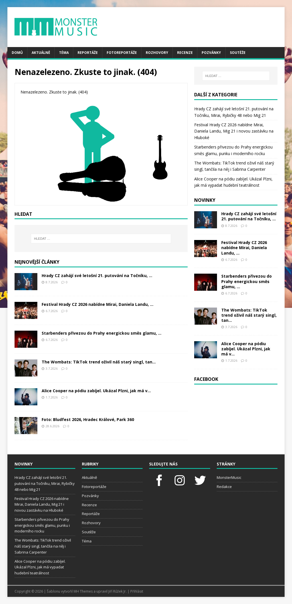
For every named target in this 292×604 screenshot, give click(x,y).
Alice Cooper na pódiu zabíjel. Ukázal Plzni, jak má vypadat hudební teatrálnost (40, 567)
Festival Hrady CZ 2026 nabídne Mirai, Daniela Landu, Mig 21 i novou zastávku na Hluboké (233, 131)
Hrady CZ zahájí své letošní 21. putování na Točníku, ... (97, 275)
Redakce (224, 486)
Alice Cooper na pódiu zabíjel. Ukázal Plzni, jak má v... (96, 390)
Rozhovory (157, 52)
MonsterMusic (229, 477)
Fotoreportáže (122, 52)
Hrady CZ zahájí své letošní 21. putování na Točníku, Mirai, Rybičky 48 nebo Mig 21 (45, 483)
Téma (64, 52)
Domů (17, 52)
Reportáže (88, 52)
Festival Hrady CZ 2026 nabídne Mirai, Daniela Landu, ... (97, 304)
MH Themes (83, 591)
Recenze (185, 52)
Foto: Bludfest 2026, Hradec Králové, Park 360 (88, 419)
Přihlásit (136, 591)
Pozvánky (211, 52)
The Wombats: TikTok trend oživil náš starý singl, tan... (99, 362)
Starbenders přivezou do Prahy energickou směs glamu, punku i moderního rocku (42, 525)
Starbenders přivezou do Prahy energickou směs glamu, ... (101, 333)
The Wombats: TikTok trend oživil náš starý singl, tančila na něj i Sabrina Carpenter (43, 546)
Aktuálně (41, 52)
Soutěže (238, 52)
